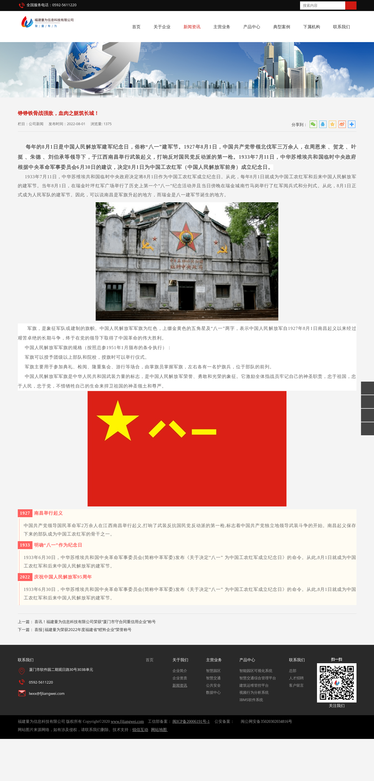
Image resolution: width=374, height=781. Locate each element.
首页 (136, 26)
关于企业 (162, 26)
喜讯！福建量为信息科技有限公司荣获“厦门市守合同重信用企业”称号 (95, 663)
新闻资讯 (191, 26)
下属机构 (311, 26)
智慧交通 (213, 719)
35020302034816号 (276, 764)
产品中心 (251, 26)
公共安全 (213, 727)
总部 (292, 712)
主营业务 (221, 26)
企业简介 (179, 712)
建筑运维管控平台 (254, 727)
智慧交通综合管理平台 (257, 719)
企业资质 (179, 719)
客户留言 (296, 727)
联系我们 (341, 26)
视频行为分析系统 (254, 734)
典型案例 (281, 26)
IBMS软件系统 (251, 741)
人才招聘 (296, 719)
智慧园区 (213, 712)
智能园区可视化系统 (255, 712)
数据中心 (213, 734)
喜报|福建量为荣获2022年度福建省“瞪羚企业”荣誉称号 (83, 671)
